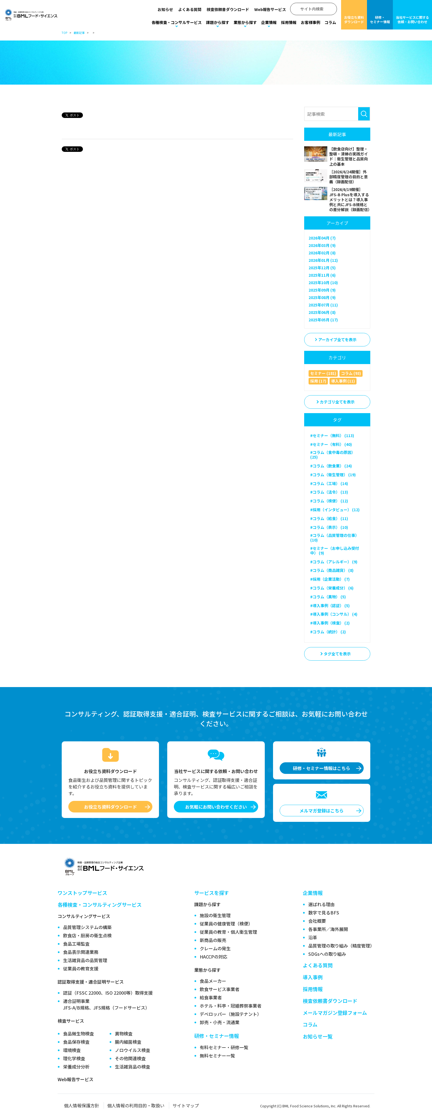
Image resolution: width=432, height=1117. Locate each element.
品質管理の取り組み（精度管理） (341, 945)
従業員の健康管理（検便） (226, 923)
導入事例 (313, 977)
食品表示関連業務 (80, 952)
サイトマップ (185, 1105)
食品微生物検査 (78, 1033)
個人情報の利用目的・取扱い (135, 1105)
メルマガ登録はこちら (321, 810)
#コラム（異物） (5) (328, 596)
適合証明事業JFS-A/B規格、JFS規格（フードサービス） (106, 1004)
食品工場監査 (76, 943)
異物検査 (124, 1033)
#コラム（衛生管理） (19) (333, 474)
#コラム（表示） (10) (329, 527)
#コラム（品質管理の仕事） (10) (334, 537)
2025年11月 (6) (322, 275)
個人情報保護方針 (81, 1105)
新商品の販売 (213, 940)
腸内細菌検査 (128, 1041)
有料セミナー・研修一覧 (224, 1047)
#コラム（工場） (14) (329, 483)
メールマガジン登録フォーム (335, 1012)
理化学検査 (74, 1058)
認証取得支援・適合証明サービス (91, 981)
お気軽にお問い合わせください (216, 806)
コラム (330, 22)
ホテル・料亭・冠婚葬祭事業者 (230, 1005)
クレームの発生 (215, 948)
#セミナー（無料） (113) (332, 435)
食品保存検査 (76, 1041)
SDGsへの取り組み (327, 954)
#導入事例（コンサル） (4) (333, 614)
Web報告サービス (270, 9)
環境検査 (72, 1050)
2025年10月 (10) (323, 282)
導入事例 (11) (343, 381)
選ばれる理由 (321, 904)
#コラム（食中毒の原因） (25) (332, 455)
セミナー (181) (323, 373)
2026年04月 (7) (322, 238)
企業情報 (269, 22)
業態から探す (245, 22)
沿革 (312, 937)
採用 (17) (318, 381)
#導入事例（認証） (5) (330, 605)
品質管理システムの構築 (87, 927)
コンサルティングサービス (84, 916)
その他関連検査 (130, 1058)
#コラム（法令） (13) (329, 492)
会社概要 (317, 920)
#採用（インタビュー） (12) (335, 509)
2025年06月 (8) (322, 312)
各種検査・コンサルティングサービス (100, 904)
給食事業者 (211, 997)
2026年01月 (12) (323, 260)
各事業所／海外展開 (328, 929)
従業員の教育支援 (80, 968)
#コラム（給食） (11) (329, 518)
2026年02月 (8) (322, 252)
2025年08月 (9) (322, 297)
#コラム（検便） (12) (329, 501)
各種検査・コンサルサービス (177, 22)
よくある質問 (189, 9)
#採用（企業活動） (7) (330, 579)
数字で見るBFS (323, 912)
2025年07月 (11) (323, 305)
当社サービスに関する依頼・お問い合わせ (412, 19)
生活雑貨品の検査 (132, 1066)
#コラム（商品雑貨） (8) (331, 570)
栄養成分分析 (76, 1066)
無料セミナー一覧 (217, 1055)
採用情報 (288, 22)
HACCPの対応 (213, 956)
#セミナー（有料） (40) (331, 444)
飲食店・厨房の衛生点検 (87, 935)
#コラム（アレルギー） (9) (333, 561)
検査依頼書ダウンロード (228, 9)
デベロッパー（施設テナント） (230, 1014)
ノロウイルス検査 (132, 1050)
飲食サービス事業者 (219, 989)
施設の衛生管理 (215, 915)
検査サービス (71, 1021)
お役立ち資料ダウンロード (354, 19)
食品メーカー (213, 981)
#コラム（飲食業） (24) (331, 466)
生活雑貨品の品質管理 (85, 960)
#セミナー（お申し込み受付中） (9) (334, 550)
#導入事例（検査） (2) (330, 623)
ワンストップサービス (82, 892)
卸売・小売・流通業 (219, 1022)
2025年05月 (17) (323, 319)
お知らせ (165, 9)
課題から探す (217, 22)
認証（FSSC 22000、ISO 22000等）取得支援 (108, 992)
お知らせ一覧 (318, 1036)
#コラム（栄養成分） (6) (331, 588)
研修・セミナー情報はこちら (321, 768)
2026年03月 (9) (322, 245)
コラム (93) (351, 373)
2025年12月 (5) (322, 267)
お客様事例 (310, 22)
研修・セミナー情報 (380, 19)
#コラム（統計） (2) (328, 631)
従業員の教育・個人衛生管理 (228, 931)
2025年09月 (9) (322, 290)
